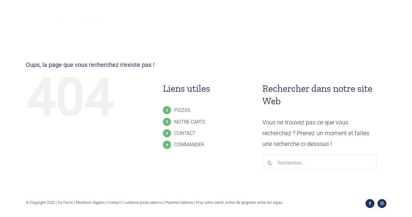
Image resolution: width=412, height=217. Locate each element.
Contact (114, 202)
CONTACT (185, 133)
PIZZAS (182, 110)
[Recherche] (269, 162)
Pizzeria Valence (179, 202)
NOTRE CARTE (189, 122)
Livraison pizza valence (143, 202)
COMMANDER (189, 144)
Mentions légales (90, 202)
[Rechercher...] (319, 162)
